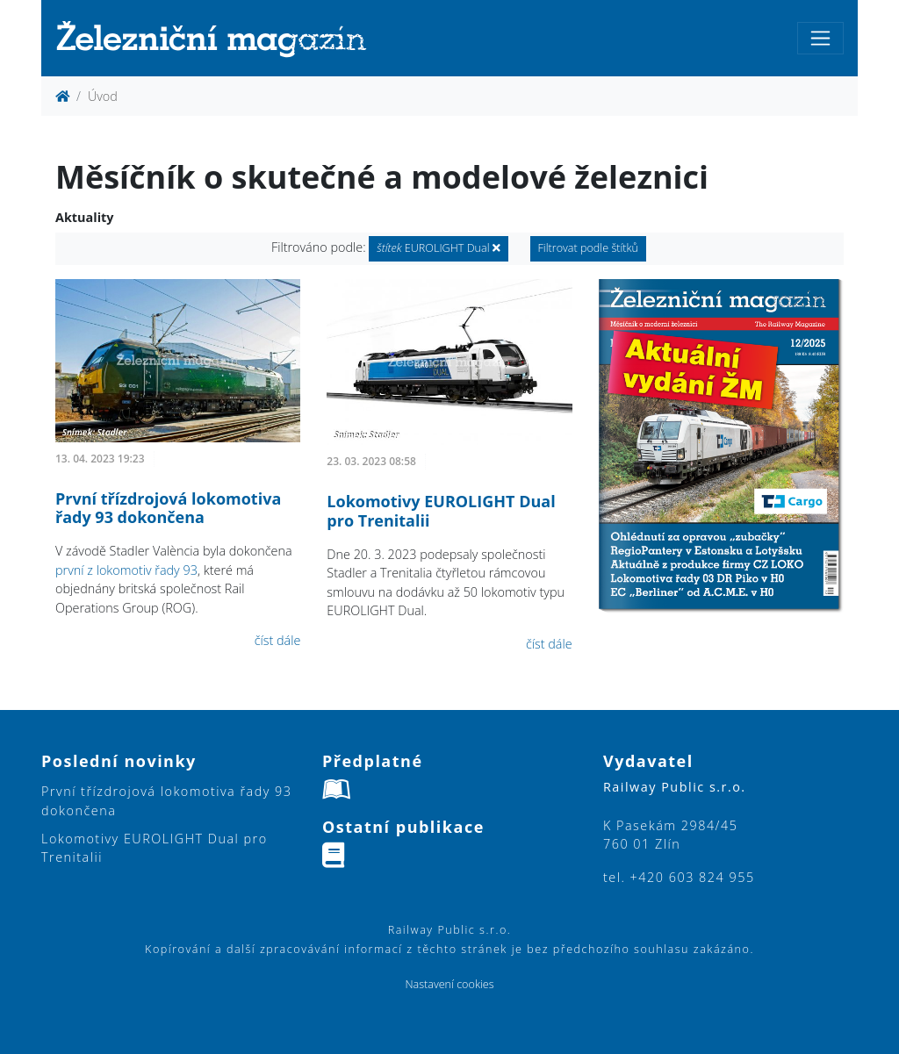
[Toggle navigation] (820, 38)
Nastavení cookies (449, 984)
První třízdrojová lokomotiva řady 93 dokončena (168, 508)
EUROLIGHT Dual (438, 247)
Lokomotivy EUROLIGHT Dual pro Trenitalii (441, 511)
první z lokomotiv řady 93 (126, 570)
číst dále (278, 640)
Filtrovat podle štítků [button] (588, 247)
